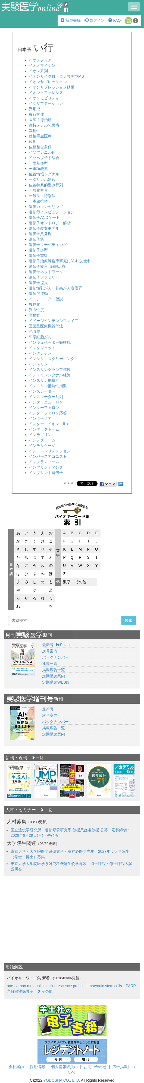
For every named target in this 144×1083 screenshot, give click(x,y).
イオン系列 (38, 71)
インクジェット (42, 348)
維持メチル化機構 (44, 125)
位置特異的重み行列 (46, 185)
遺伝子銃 (36, 239)
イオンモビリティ (44, 98)
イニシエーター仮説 (46, 299)
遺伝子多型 (38, 250)
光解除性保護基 (20, 991)
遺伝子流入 (38, 282)
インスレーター (42, 391)
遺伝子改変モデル (44, 228)
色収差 (34, 331)
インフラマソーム (44, 462)
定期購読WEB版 (56, 682)
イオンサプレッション (48, 82)
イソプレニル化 (42, 152)
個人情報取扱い (64, 1067)
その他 (80, 582)
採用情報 (37, 1067)
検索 (128, 620)
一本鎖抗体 (38, 201)
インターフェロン (44, 407)
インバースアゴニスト (48, 456)
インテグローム (42, 440)
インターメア (40, 418)
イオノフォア (40, 60)
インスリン (38, 364)
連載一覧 (49, 663)
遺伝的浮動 (38, 293)
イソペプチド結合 (44, 158)
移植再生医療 (40, 136)
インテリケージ (42, 445)
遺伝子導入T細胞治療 (47, 266)
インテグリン (40, 434)
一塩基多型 (38, 163)
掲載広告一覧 (53, 670)
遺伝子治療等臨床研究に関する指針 (59, 261)
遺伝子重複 (38, 255)
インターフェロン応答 (48, 413)
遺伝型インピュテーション (51, 212)
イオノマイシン (42, 65)
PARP (131, 986)
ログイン (94, 20)
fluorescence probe (66, 986)
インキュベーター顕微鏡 (50, 342)
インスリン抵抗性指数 (48, 386)
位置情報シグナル (44, 174)
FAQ (114, 20)
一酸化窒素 (38, 190)
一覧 (37, 758)
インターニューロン (46, 402)
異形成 (34, 109)
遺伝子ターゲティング (48, 244)
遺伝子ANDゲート (44, 217)
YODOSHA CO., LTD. (61, 1080)
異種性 (34, 130)
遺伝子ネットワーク (46, 272)
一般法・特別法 (42, 196)
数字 (67, 582)
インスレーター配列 (46, 396)
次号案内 (49, 651)
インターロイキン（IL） (49, 424)
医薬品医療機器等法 (46, 326)
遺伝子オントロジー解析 (50, 223)
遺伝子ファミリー (44, 277)
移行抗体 (36, 114)
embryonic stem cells (104, 986)
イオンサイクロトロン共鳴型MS (56, 76)
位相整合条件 (40, 147)
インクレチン (40, 353)
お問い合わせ (95, 1067)
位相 (32, 141)
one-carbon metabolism (26, 986)
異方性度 (36, 310)
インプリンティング (46, 467)
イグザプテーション (46, 103)
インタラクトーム (44, 429)
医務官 (34, 315)
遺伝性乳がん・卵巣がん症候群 (55, 288)
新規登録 (71, 20)
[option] (19, 781)
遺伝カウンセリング (46, 206)
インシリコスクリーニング (51, 358)
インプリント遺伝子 (46, 473)
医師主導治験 (40, 120)
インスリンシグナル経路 (50, 375)
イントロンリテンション (50, 451)
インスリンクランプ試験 (50, 369)
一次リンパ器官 (42, 179)
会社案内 (16, 1067)
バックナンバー (55, 657)
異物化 (34, 304)
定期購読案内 (53, 676)
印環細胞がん (40, 337)
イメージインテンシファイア (53, 320)
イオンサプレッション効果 (51, 87)
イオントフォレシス (46, 92)
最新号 (48, 645)
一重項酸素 (38, 168)
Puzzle (63, 645)
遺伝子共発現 (40, 234)
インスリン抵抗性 (44, 380)
